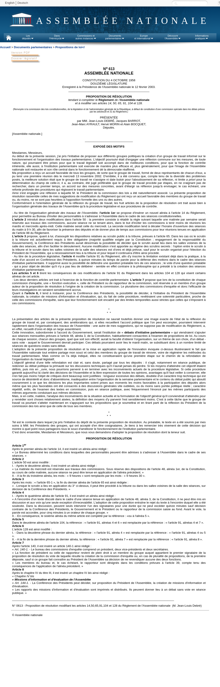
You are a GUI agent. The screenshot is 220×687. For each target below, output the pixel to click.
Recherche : (176, 3)
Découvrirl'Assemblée (173, 37)
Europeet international (143, 37)
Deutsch (22, 2)
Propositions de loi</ (69, 47)
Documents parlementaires (33, 47)
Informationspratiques (202, 37)
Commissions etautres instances (85, 37)
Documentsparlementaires (115, 37)
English (10, 2)
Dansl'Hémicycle (57, 37)
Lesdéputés (28, 37)
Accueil (5, 47)
